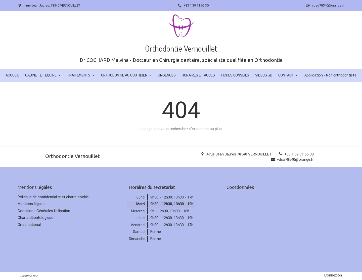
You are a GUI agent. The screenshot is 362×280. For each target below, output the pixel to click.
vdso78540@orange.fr (295, 159)
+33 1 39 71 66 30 (299, 154)
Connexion (333, 275)
